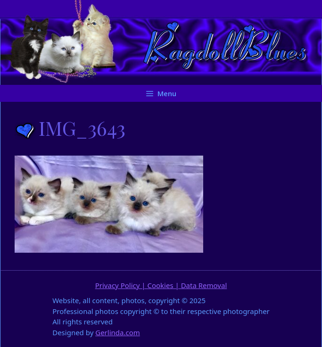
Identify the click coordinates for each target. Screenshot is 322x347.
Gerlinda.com (117, 332)
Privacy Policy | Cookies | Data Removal (161, 285)
